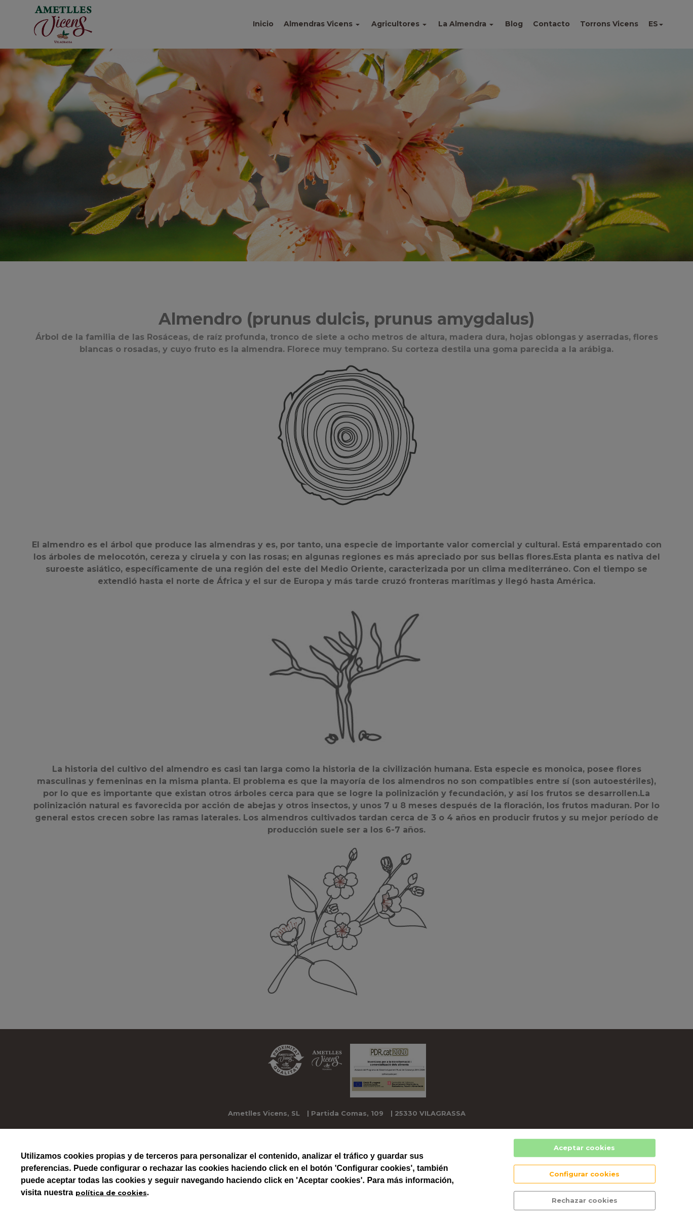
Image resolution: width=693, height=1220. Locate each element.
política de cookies (111, 1193)
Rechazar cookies (585, 1200)
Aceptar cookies (584, 1148)
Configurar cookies (584, 1173)
